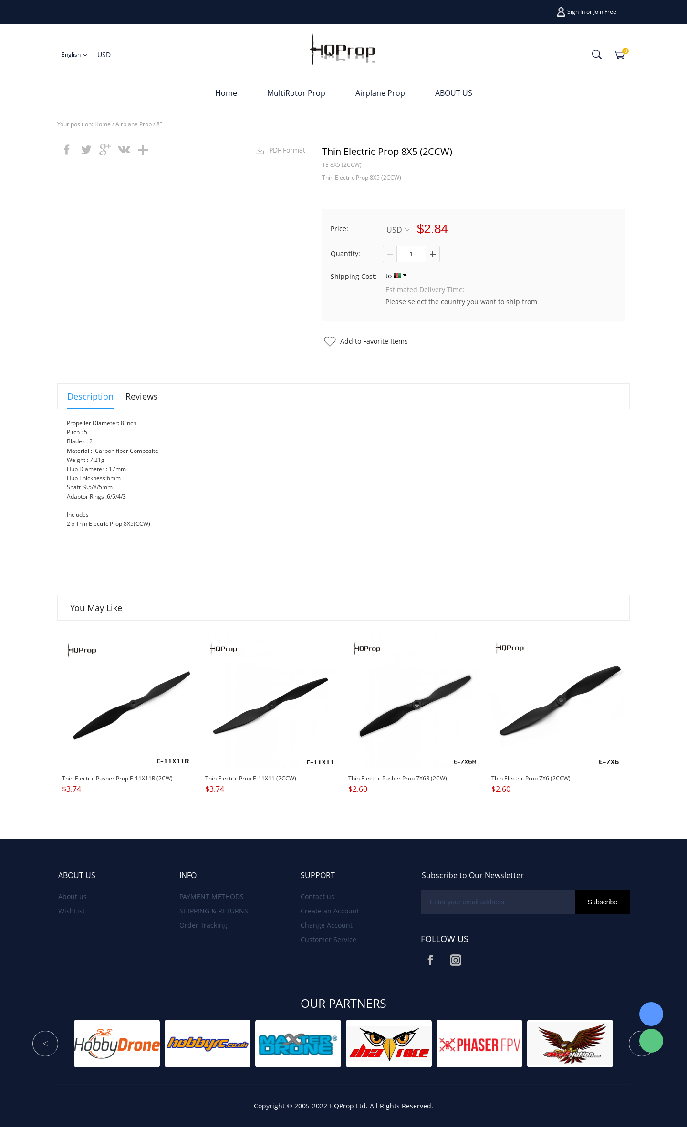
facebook (66, 149)
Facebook (430, 960)
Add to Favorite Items (374, 341)
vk (124, 149)
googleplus (104, 149)
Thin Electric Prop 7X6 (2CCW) (531, 778)
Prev (45, 1043)
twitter (85, 149)
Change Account (327, 925)
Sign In (576, 12)
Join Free (604, 12)
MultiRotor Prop (296, 93)
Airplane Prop (380, 93)
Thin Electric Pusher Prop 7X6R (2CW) (397, 778)
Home (226, 93)
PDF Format (287, 149)
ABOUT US (453, 93)
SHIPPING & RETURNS (213, 910)
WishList (71, 910)
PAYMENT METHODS (211, 896)
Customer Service (328, 939)
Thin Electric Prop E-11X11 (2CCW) (250, 778)
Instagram (455, 960)
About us (72, 896)
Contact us (317, 896)
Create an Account (330, 910)
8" (159, 124)
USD (397, 230)
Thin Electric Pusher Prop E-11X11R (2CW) (117, 778)
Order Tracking (203, 925)
